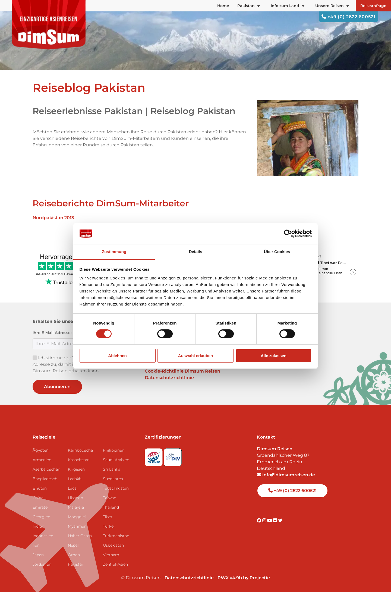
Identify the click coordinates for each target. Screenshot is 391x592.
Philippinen (113, 450)
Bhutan (40, 488)
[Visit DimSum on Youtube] (270, 520)
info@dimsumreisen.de (286, 474)
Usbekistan (113, 545)
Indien (38, 526)
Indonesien (43, 535)
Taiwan (109, 497)
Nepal (73, 545)
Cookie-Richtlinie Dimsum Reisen (182, 371)
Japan (38, 554)
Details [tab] (195, 251)
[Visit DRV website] (173, 455)
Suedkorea (113, 478)
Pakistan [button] (248, 5)
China (38, 497)
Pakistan (76, 564)
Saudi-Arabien (116, 459)
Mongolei (77, 516)
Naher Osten (80, 535)
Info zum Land (287, 5)
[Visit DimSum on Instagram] (264, 520)
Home (223, 5)
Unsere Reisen (332, 5)
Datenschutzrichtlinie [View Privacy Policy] (189, 577)
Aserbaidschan (46, 469)
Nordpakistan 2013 (53, 217)
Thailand (111, 507)
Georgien (41, 516)
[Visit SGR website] (154, 455)
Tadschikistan (116, 488)
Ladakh (74, 478)
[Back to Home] (49, 24)
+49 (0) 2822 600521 (348, 16)
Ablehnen (117, 355)
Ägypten (41, 450)
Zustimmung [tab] (114, 251)
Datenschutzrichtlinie (169, 377)
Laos (72, 488)
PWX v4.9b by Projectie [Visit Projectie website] (243, 577)
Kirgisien (76, 469)
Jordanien (42, 564)
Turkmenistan (116, 535)
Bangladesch (45, 478)
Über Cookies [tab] (277, 251)
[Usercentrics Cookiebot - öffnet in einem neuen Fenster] (288, 233)
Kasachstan (79, 459)
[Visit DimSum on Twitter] (280, 520)
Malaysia (76, 507)
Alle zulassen (273, 355)
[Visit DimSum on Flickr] (275, 520)
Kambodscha (80, 450)
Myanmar (77, 526)
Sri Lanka (111, 469)
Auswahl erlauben (195, 355)
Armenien (42, 459)
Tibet (107, 516)
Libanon (75, 497)
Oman (74, 554)
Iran (36, 545)
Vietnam (111, 554)
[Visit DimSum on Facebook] (259, 520)
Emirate (40, 507)
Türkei (109, 526)
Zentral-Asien (115, 564)
